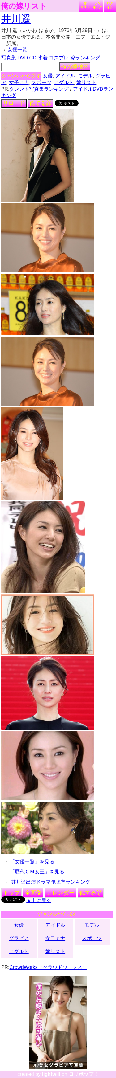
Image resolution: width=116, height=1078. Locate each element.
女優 (48, 75)
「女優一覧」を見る (32, 861)
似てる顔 (40, 103)
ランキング (97, 5)
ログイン (110, 5)
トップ (11, 893)
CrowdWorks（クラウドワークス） (48, 967)
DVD (22, 57)
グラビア (19, 938)
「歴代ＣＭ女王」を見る (37, 871)
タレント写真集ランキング (39, 89)
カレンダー (61, 893)
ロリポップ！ (83, 1074)
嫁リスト (85, 5)
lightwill (51, 1074)
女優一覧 (17, 49)
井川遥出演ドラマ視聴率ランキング (50, 881)
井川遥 (16, 18)
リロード (14, 103)
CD (32, 57)
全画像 (33, 893)
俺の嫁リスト (24, 6)
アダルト (64, 82)
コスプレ (59, 57)
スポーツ (41, 82)
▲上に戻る (38, 900)
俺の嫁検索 (75, 66)
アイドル (65, 75)
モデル (85, 75)
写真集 (8, 57)
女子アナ (19, 82)
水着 (43, 57)
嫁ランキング (85, 57)
